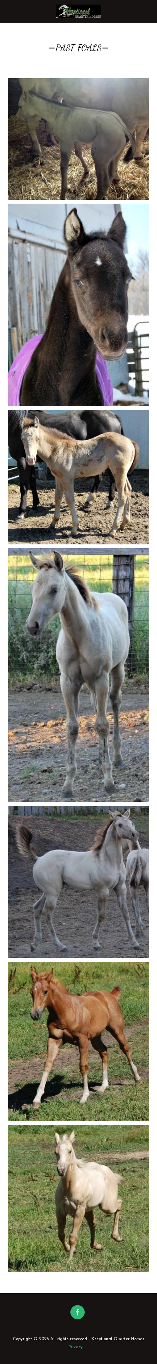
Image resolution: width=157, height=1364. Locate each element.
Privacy (75, 1347)
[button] (8, 11)
